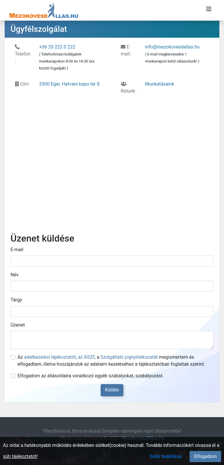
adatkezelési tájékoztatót (50, 357)
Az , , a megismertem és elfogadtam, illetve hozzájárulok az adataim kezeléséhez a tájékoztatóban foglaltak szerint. (111, 360)
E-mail (16, 249)
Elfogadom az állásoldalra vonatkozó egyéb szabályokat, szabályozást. (91, 376)
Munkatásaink (159, 84)
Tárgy (16, 300)
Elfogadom (205, 456)
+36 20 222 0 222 (57, 47)
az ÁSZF (86, 357)
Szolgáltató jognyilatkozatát (129, 357)
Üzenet (17, 325)
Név (14, 274)
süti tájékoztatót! (20, 456)
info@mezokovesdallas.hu (172, 47)
